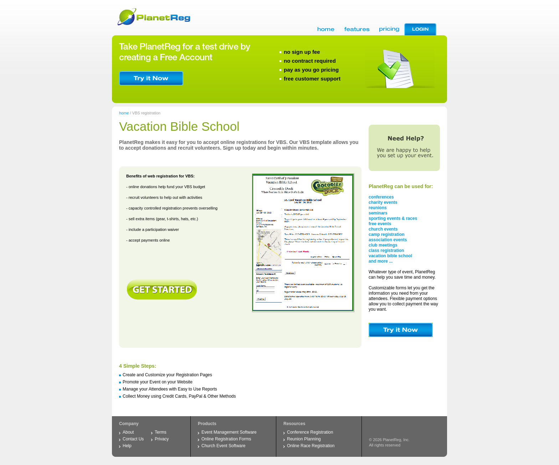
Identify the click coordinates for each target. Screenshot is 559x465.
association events (388, 239)
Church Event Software (223, 445)
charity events (383, 202)
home (124, 113)
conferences (381, 197)
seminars (378, 213)
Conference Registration (310, 432)
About (128, 432)
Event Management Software (229, 432)
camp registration (387, 234)
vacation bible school (390, 255)
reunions (378, 207)
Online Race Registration (310, 445)
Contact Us (133, 438)
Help (127, 445)
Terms (160, 432)
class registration (386, 250)
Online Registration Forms (226, 438)
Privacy (162, 438)
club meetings (383, 245)
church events (383, 229)
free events (380, 223)
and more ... (381, 261)
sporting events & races (393, 218)
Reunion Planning (304, 438)
